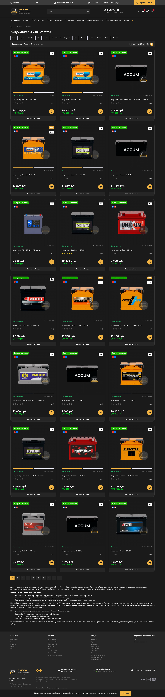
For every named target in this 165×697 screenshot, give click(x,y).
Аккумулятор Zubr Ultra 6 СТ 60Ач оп (26, 326)
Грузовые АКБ (52, 646)
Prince (102, 38)
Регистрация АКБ (96, 661)
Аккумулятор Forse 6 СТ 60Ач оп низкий (126, 477)
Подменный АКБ (96, 659)
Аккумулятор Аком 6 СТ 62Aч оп (25, 100)
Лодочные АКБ (53, 652)
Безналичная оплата (98, 657)
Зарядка (94, 652)
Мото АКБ (51, 648)
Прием (93, 643)
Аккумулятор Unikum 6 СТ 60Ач (122, 251)
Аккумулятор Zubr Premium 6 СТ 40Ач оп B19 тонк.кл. (131, 100)
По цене (27, 44)
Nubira (93, 38)
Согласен (125, 693)
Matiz (77, 38)
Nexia (85, 38)
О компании (14, 641)
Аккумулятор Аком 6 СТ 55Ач (73, 100)
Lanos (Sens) (57, 38)
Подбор (19, 26)
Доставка (94, 646)
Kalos (39, 38)
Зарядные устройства (55, 657)
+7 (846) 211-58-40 (111, 10)
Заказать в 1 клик (33, 118)
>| (60, 579)
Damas (14, 38)
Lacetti (47, 38)
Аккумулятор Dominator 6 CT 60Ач (74, 251)
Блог (11, 650)
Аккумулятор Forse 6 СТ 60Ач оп (123, 175)
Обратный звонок (144, 2)
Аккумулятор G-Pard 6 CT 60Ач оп (123, 402)
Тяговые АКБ (52, 655)
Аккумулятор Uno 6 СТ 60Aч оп (73, 402)
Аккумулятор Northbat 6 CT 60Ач (74, 477)
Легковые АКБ (52, 643)
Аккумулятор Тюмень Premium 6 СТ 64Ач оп (29, 402)
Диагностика (95, 650)
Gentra (31, 38)
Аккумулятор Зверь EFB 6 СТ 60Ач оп (76, 326)
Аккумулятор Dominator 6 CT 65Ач (74, 175)
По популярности (38, 44)
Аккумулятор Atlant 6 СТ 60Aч (122, 552)
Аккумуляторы (52, 641)
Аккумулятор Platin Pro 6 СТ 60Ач (25, 552)
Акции (12, 648)
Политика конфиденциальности (59, 689)
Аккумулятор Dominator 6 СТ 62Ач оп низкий (29, 477)
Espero (22, 38)
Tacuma (118, 38)
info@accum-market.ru (65, 3)
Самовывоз (95, 648)
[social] (37, 672)
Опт (135, 641)
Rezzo (110, 38)
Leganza (69, 38)
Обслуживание (96, 655)
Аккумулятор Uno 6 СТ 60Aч (72, 552)
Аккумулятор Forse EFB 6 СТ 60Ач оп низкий (127, 326)
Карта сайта (40, 689)
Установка (94, 641)
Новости (13, 646)
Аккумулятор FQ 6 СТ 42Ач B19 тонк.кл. (27, 251)
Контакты (13, 643)
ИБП (49, 650)
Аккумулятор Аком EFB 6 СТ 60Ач (25, 175)
